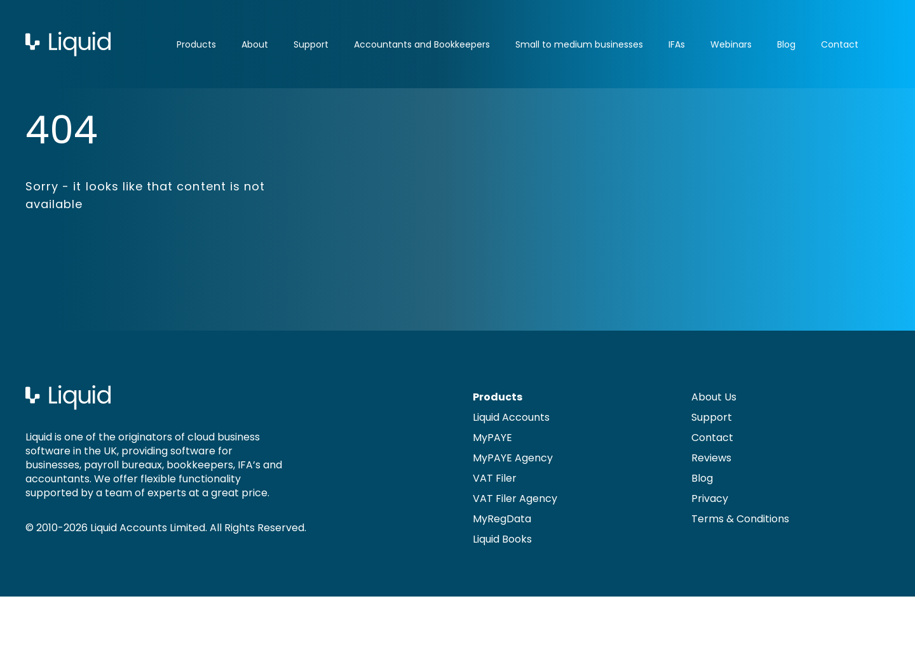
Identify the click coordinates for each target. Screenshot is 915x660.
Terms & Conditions (740, 519)
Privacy (709, 498)
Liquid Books (502, 539)
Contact (839, 44)
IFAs (676, 44)
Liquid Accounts (511, 417)
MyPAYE (492, 437)
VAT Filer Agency (515, 498)
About (254, 44)
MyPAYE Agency (513, 458)
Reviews (711, 458)
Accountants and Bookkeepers (422, 44)
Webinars (731, 44)
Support (311, 44)
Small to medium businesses (579, 44)
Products (196, 44)
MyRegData (502, 519)
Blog (786, 44)
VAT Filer (495, 478)
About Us (713, 397)
